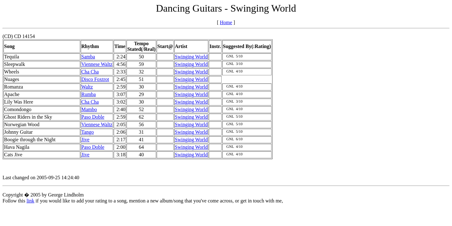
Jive (85, 139)
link (30, 200)
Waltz (87, 86)
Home (226, 22)
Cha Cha (90, 71)
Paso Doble (92, 117)
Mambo (89, 109)
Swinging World (191, 56)
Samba (88, 56)
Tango (87, 132)
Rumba (88, 94)
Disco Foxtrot (95, 79)
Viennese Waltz (96, 64)
